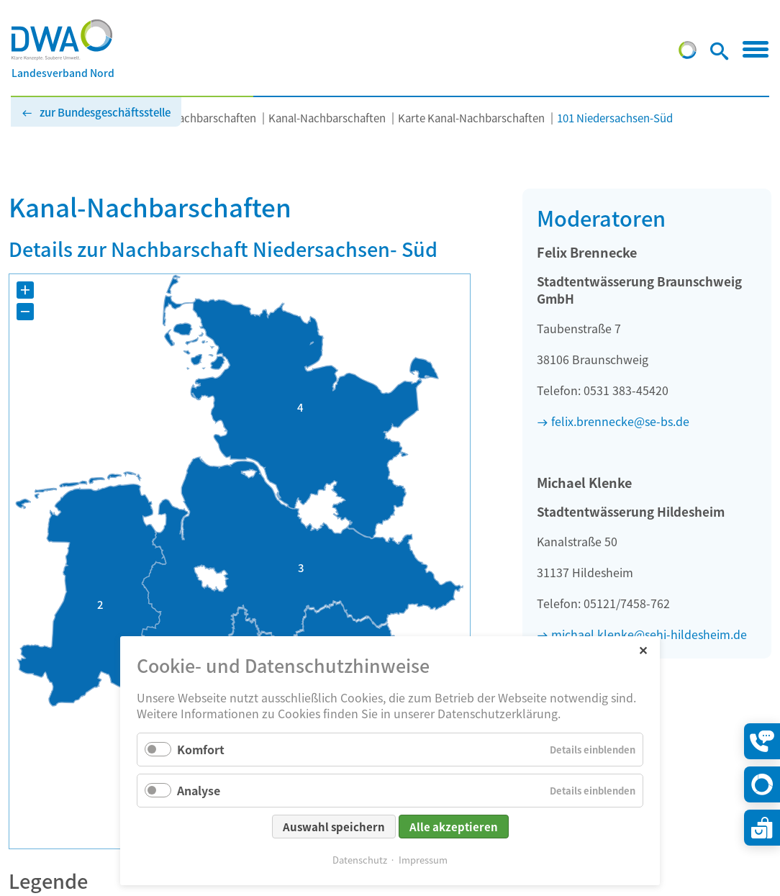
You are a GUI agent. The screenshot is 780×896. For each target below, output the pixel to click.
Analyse (198, 790)
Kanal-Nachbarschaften (327, 117)
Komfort (201, 749)
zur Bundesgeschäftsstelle (105, 111)
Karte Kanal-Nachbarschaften (471, 117)
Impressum (423, 859)
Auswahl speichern (334, 826)
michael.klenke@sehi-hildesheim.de (649, 634)
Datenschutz (359, 859)
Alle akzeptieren (453, 826)
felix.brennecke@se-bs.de (620, 421)
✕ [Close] (643, 649)
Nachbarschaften (213, 117)
